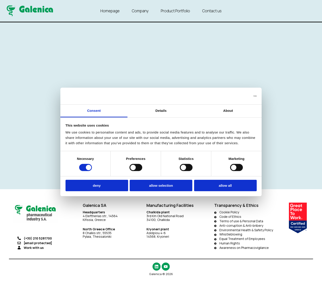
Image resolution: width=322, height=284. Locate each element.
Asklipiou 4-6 (156, 233)
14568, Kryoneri (157, 236)
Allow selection (161, 185)
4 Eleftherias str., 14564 (100, 216)
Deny (97, 185)
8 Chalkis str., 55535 (97, 233)
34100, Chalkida (158, 220)
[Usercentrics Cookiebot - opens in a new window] (237, 96)
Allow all (225, 185)
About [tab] (228, 110)
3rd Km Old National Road (165, 216)
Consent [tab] (94, 110)
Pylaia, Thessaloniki (97, 236)
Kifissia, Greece (94, 220)
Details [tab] (161, 110)
